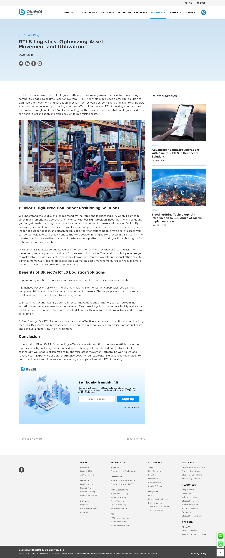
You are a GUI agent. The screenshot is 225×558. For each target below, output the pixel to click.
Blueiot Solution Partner (193, 475)
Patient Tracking (118, 497)
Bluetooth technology (192, 516)
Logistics (152, 475)
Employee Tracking (119, 493)
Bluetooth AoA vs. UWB (122, 484)
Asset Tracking (117, 501)
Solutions (106, 15)
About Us (186, 527)
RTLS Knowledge (190, 508)
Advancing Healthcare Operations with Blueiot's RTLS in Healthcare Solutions (179, 151)
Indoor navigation (190, 505)
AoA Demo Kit (87, 475)
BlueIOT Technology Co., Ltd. (48, 550)
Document (186, 512)
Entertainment (154, 482)
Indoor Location (189, 497)
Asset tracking (188, 493)
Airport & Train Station (158, 507)
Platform (84, 505)
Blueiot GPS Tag (87, 492)
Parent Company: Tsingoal (194, 534)
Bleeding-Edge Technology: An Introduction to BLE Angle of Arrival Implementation (179, 216)
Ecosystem (124, 15)
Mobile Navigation (119, 508)
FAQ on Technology (120, 518)
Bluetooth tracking (190, 501)
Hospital (152, 495)
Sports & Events (155, 510)
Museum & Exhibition (158, 499)
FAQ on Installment (119, 522)
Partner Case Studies (191, 471)
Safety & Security (156, 486)
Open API (84, 512)
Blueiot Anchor (87, 484)
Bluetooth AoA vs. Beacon (123, 480)
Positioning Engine (89, 508)
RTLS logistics (61, 95)
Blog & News (188, 490)
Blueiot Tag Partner (191, 479)
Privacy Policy (198, 553)
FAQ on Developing (120, 525)
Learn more (132, 407)
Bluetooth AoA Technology (123, 471)
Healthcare (153, 479)
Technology (87, 15)
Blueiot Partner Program (193, 467)
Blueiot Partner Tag (89, 495)
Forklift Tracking (118, 505)
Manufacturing (154, 471)
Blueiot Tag (85, 488)
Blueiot (138, 103)
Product (69, 15)
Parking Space (155, 503)
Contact (190, 15)
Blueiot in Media (189, 531)
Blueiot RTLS (86, 471)
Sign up (128, 399)
